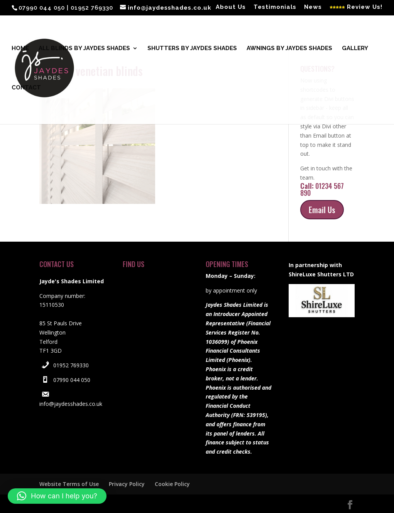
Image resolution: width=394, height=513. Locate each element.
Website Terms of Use (69, 484)
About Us (231, 7)
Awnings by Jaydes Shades (289, 48)
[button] (57, 496)
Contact (26, 88)
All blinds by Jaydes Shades (84, 48)
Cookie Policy (172, 484)
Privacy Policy (127, 484)
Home (20, 48)
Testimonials (275, 7)
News (313, 7)
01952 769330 (71, 365)
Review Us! (356, 7)
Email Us (322, 209)
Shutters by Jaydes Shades (192, 48)
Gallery (355, 48)
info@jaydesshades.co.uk (70, 403)
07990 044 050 (71, 379)
